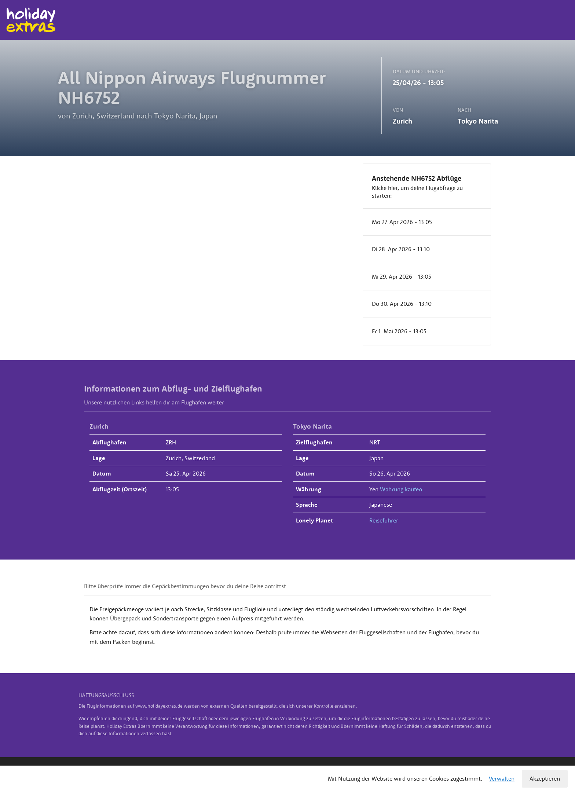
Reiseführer (383, 520)
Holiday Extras (30, 20)
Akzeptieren (545, 778)
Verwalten (501, 778)
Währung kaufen (401, 489)
